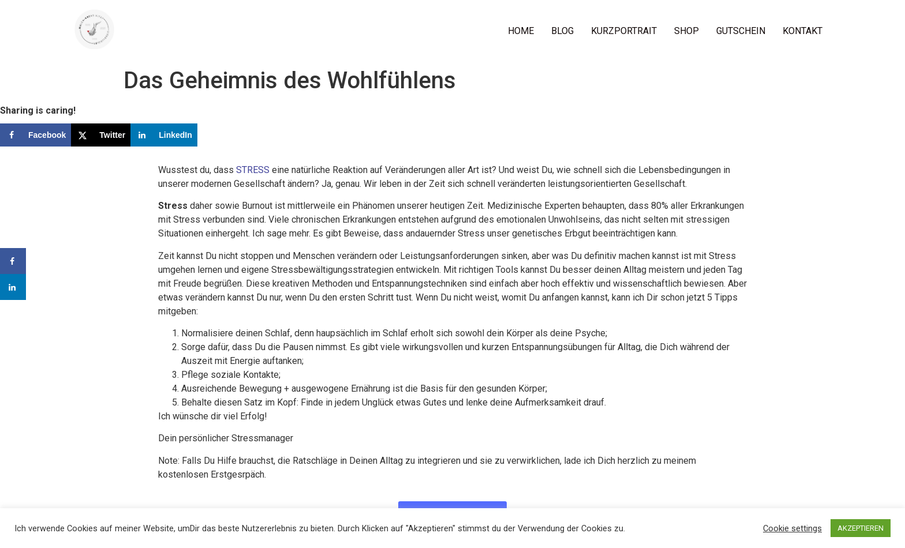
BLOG (562, 30)
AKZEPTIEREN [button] (860, 528)
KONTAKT (802, 30)
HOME (521, 30)
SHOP (686, 30)
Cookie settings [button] (792, 528)
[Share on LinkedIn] (163, 135)
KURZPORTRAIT (624, 30)
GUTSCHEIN (740, 30)
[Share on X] (100, 135)
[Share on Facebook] (35, 135)
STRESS (253, 169)
